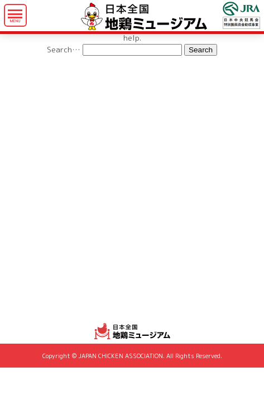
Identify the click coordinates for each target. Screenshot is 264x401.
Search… (63, 49)
